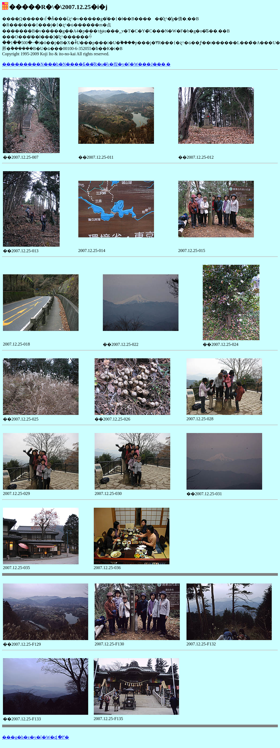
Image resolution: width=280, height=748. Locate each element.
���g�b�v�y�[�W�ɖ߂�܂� (35, 737)
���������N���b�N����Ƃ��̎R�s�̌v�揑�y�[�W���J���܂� (86, 64)
